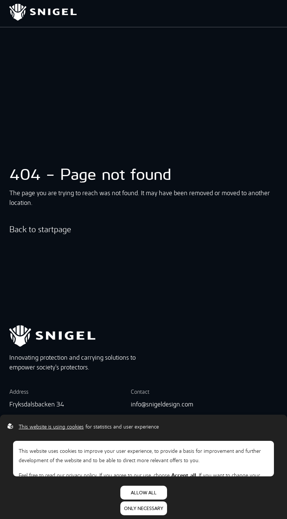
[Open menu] (275, 13)
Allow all (144, 492)
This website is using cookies (51, 427)
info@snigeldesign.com (162, 404)
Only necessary (143, 508)
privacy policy (81, 475)
